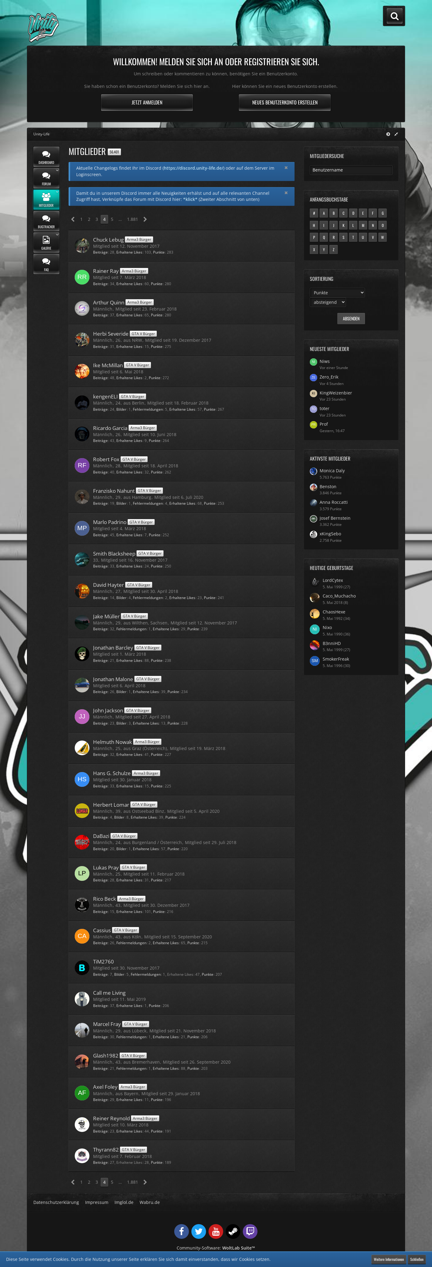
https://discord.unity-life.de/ (193, 168)
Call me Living (109, 992)
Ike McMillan (108, 365)
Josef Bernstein (335, 518)
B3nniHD (332, 643)
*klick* (190, 199)
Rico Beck (104, 898)
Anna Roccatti (334, 502)
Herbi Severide (111, 333)
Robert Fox (106, 459)
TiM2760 (103, 961)
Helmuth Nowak (112, 741)
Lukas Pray (106, 867)
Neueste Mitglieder (329, 349)
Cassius (102, 930)
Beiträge (100, 252)
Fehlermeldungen (148, 409)
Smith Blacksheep (114, 553)
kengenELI (105, 396)
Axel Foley (105, 1086)
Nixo (327, 627)
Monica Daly (332, 470)
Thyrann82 (106, 1149)
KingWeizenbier (336, 393)
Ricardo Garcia (110, 428)
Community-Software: (216, 1248)
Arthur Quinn (108, 302)
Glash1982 (105, 1055)
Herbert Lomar (111, 804)
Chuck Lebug (108, 239)
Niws (325, 361)
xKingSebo (330, 534)
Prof (324, 424)
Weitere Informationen (389, 1259)
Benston (328, 486)
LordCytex (333, 580)
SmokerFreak (336, 659)
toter (324, 408)
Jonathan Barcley (113, 647)
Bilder (121, 409)
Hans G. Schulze (112, 773)
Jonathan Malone (113, 679)
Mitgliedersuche (327, 156)
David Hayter (108, 584)
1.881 (132, 219)
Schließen (416, 1259)
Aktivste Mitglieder (330, 458)
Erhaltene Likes (129, 252)
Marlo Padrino (109, 522)
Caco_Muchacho (339, 596)
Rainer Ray (106, 270)
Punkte (159, 252)
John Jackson (108, 710)
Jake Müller (106, 616)
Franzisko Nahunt (114, 490)
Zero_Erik (329, 377)
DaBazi (101, 835)
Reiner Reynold (111, 1118)
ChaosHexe (334, 612)
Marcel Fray (107, 1024)
